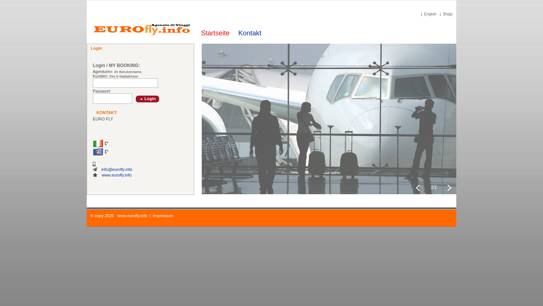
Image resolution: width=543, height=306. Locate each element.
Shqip (447, 14)
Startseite (215, 33)
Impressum (163, 215)
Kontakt (249, 33)
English (430, 14)
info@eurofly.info (116, 169)
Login (150, 98)
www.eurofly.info (117, 175)
